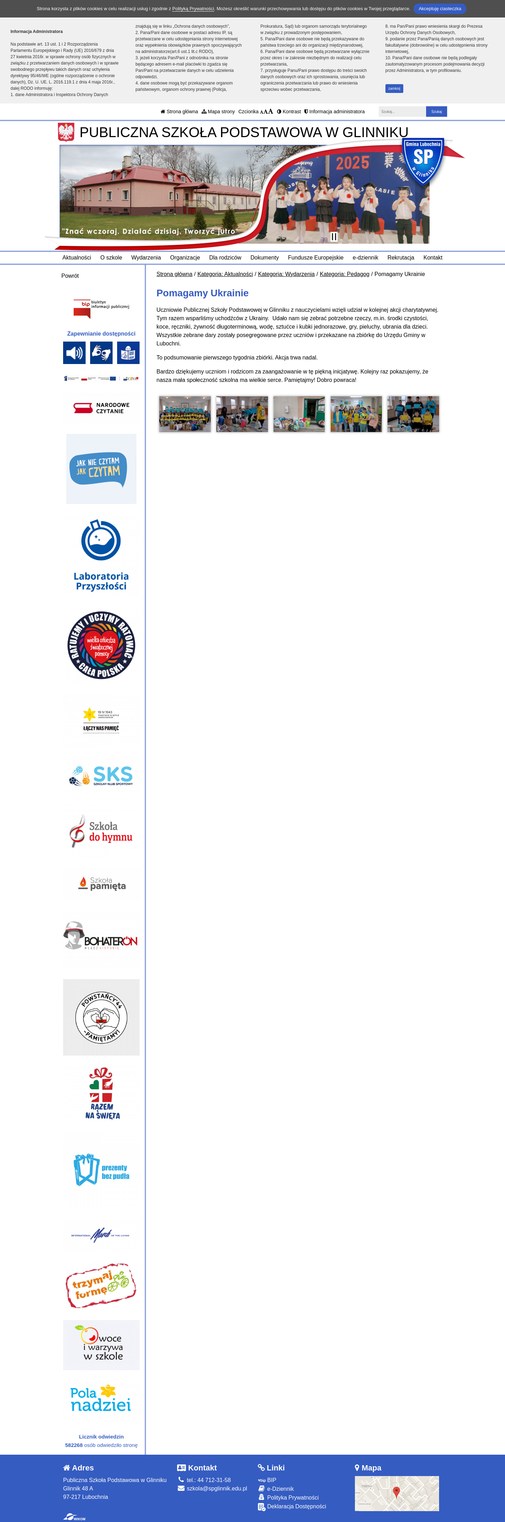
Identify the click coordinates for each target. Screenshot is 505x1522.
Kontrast (289, 111)
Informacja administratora (334, 111)
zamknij (394, 88)
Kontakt (433, 258)
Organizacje (185, 258)
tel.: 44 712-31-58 (204, 1480)
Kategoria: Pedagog (344, 274)
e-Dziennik (276, 1488)
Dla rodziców (225, 258)
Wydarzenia (146, 258)
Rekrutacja (401, 258)
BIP (267, 1480)
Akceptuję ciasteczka (440, 8)
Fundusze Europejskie (315, 258)
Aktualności (76, 258)
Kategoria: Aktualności (225, 274)
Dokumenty (264, 258)
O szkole (111, 258)
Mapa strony (218, 111)
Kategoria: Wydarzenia (286, 274)
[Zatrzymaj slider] (334, 236)
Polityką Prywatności (193, 8)
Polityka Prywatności (288, 1497)
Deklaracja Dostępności (292, 1507)
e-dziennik (365, 258)
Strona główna (179, 111)
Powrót (70, 276)
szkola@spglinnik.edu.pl (212, 1488)
